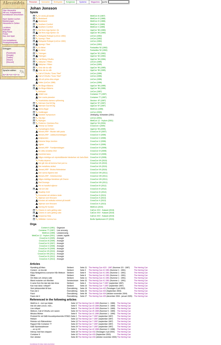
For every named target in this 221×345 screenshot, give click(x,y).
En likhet (41, 48)
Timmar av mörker (45, 126)
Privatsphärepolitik (10, 42)
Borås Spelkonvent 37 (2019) (102, 219)
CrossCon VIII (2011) (99, 173)
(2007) (52, 243)
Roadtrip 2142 (44, 192)
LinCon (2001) (96, 118)
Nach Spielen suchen (11, 19)
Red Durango (43, 182)
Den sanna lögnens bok (48, 173)
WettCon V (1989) (97, 24)
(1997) (52, 230)
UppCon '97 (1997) (98, 103)
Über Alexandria (9, 10)
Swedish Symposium (46, 115)
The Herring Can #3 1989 (88, 306)
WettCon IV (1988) (97, 18)
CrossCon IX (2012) (98, 186)
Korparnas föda (44, 216)
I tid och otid (43, 189)
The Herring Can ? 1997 (99, 283)
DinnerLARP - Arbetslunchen (50, 176)
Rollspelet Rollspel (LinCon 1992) (52, 36)
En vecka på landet (46, 16)
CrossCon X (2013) (98, 195)
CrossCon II (44, 238)
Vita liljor (41, 118)
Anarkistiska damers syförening (51, 100)
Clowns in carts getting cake (49, 210)
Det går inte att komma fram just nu (52, 163)
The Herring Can (141, 267)
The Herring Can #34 (97, 293)
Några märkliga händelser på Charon (53, 179)
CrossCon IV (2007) (98, 132)
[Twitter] (9, 57)
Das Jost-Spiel (9, 36)
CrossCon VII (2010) (98, 160)
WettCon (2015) (96, 207)
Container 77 (44, 230)
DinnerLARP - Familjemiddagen (51, 148)
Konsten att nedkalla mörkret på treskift (54, 200)
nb (15, 75)
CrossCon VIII (43, 254)
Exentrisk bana (44, 154)
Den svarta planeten (46, 97)
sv (18, 75)
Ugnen (41, 144)
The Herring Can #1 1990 (88, 314)
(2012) (52, 256)
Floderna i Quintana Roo (48, 123)
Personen (33, 2)
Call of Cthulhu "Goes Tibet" (49, 73)
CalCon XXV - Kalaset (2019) (102, 210)
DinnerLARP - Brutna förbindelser (52, 170)
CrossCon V (44, 246)
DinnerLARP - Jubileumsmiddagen (52, 135)
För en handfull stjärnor (47, 186)
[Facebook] (11, 53)
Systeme (83, 2)
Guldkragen (43, 112)
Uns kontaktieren (10, 40)
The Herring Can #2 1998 (88, 329)
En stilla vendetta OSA (47, 151)
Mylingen (42, 121)
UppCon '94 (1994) (98, 59)
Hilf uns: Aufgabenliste (12, 12)
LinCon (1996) (96, 73)
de (7, 75)
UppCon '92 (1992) (98, 53)
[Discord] (10, 62)
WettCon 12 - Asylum (40, 235)
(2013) (52, 259)
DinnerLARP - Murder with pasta (51, 132)
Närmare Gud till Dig (46, 103)
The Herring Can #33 (97, 291)
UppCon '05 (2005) (98, 129)
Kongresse (70, 2)
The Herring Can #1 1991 (99, 270)
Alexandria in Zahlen (11, 23)
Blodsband (42, 18)
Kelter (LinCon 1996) (46, 82)
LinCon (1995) (96, 62)
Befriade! (42, 91)
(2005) (52, 238)
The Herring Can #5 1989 (88, 308)
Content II (45, 228)
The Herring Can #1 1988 (88, 303)
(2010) (52, 251)
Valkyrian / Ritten (45, 62)
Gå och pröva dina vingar (48, 79)
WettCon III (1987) (97, 16)
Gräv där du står (45, 68)
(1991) (52, 228)
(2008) (52, 246)
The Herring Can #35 (97, 296)
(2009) (52, 249)
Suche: (115, 2)
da (4, 75)
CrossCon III (44, 241)
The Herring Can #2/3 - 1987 (100, 267)
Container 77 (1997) (98, 94)
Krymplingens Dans (46, 129)
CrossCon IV (44, 243)
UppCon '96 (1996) (98, 86)
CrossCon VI (44, 249)
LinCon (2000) (96, 112)
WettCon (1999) (96, 109)
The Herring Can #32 (97, 288)
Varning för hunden (46, 207)
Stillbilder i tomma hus (47, 219)
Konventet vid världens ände (50, 195)
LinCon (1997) (96, 91)
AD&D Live (42, 94)
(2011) (52, 254)
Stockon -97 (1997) (98, 100)
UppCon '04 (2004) (98, 123)
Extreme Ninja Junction (47, 141)
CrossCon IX (44, 256)
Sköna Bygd (43, 109)
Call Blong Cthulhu (46, 59)
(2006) (52, 241)
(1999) (52, 233)
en (11, 75)
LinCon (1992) (96, 36)
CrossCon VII (43, 251)
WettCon (45, 233)
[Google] (9, 55)
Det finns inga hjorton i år (48, 30)
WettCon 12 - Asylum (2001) (101, 121)
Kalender (6, 30)
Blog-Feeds (7, 32)
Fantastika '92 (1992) (98, 48)
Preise (5, 34)
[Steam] (9, 60)
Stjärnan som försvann (47, 198)
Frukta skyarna (44, 160)
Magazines (95, 2)
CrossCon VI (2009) (98, 148)
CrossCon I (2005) (97, 126)
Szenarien (45, 2)
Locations (7, 27)
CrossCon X (44, 259)
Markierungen (8, 21)
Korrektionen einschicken (13, 15)
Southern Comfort (45, 24)
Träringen (42, 53)
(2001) (52, 235)
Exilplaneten (43, 138)
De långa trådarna (45, 86)
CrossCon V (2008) (98, 135)
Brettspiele (58, 2)
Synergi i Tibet (44, 39)
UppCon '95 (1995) (98, 68)
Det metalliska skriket (47, 166)
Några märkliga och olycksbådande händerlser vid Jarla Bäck (63, 157)
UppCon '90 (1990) (98, 30)
